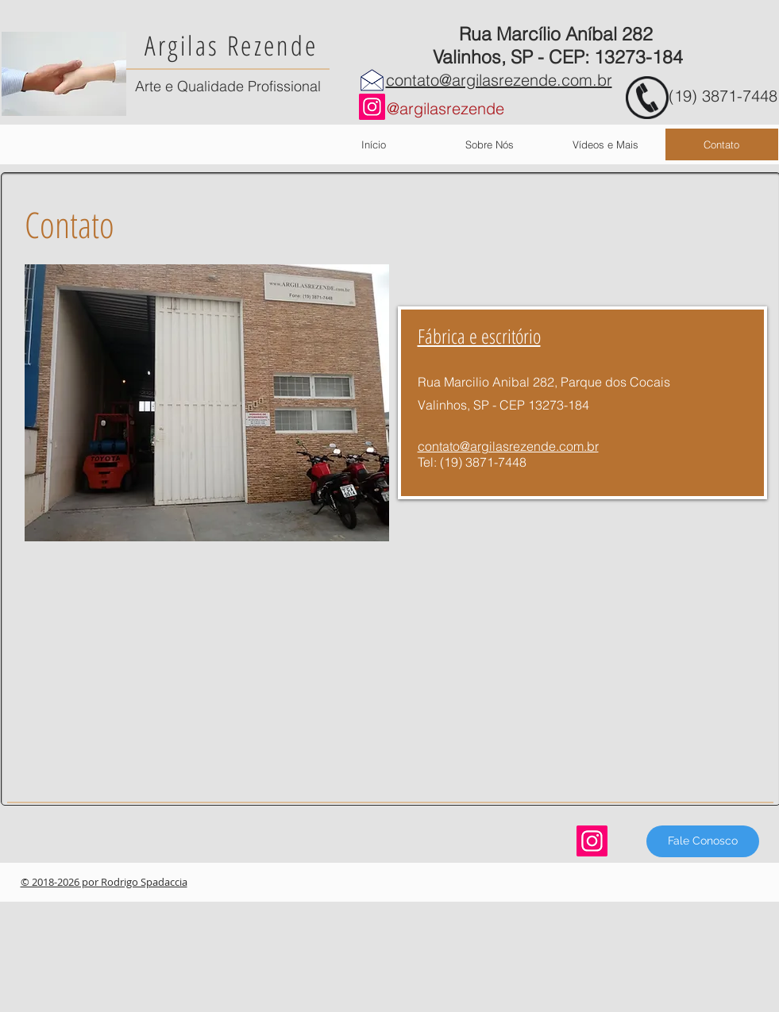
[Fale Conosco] (702, 841)
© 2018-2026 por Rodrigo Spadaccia (104, 882)
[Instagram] (372, 107)
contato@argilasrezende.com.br (499, 80)
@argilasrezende (445, 108)
